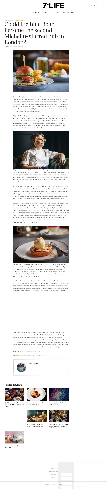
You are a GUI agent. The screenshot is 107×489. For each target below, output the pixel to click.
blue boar (19, 355)
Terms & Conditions (53, 471)
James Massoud (18, 46)
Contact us (53, 468)
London (34, 355)
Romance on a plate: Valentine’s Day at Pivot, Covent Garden (36, 403)
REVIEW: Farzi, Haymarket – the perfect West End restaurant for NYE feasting (14, 404)
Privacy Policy (53, 474)
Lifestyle (36, 12)
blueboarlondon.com (34, 351)
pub (38, 355)
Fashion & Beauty (68, 12)
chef (23, 355)
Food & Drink (55, 12)
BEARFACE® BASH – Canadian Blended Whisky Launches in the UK (36, 425)
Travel (45, 12)
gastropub (28, 355)
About (53, 477)
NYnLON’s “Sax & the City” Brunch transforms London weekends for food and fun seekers (58, 426)
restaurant (42, 355)
